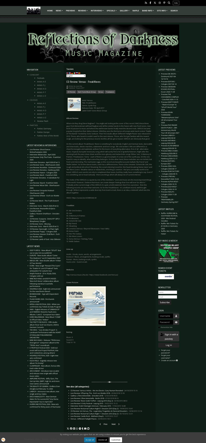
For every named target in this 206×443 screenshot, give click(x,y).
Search (174, 10)
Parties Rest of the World (47, 135)
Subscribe (165, 302)
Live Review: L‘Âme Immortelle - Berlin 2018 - (95, 398)
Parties (34, 125)
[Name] (167, 292)
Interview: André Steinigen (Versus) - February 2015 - (98, 406)
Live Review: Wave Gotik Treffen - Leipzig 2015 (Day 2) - (99, 401)
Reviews (83, 11)
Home (50, 10)
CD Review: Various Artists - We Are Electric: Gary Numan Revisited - (104, 390)
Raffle (136, 10)
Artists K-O (41, 88)
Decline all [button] (102, 440)
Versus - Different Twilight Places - (91, 419)
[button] (68, 428)
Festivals (40, 78)
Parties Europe (43, 132)
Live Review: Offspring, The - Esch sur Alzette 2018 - (97, 393)
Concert (34, 75)
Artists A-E (41, 81)
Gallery (125, 11)
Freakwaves (110, 92)
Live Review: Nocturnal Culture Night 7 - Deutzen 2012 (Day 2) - (102, 413)
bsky (176, 3)
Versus (100, 92)
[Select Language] (76, 75)
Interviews (97, 11)
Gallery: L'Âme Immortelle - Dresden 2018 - (94, 395)
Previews (70, 10)
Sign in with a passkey (169, 336)
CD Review (71, 92)
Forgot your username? (165, 356)
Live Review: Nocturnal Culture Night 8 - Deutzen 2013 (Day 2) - (102, 408)
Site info (162, 11)
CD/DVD (34, 100)
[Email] (167, 297)
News (60, 11)
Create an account (169, 360)
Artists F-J (41, 85)
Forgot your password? (165, 351)
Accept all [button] (90, 440)
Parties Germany (44, 128)
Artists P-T (41, 92)
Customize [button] (115, 440)
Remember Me (166, 327)
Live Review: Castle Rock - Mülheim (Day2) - (94, 416)
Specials (112, 11)
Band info (148, 11)
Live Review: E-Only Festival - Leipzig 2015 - (94, 403)
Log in (169, 345)
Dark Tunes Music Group (87, 92)
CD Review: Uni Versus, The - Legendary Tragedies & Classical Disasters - (106, 411)
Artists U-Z (41, 96)
